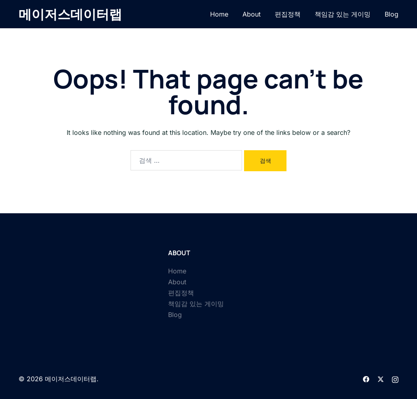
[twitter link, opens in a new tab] (380, 379)
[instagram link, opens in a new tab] (395, 379)
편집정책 (288, 14)
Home (219, 14)
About (251, 14)
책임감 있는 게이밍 (343, 14)
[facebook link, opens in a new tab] (366, 379)
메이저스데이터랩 (70, 14)
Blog (391, 14)
